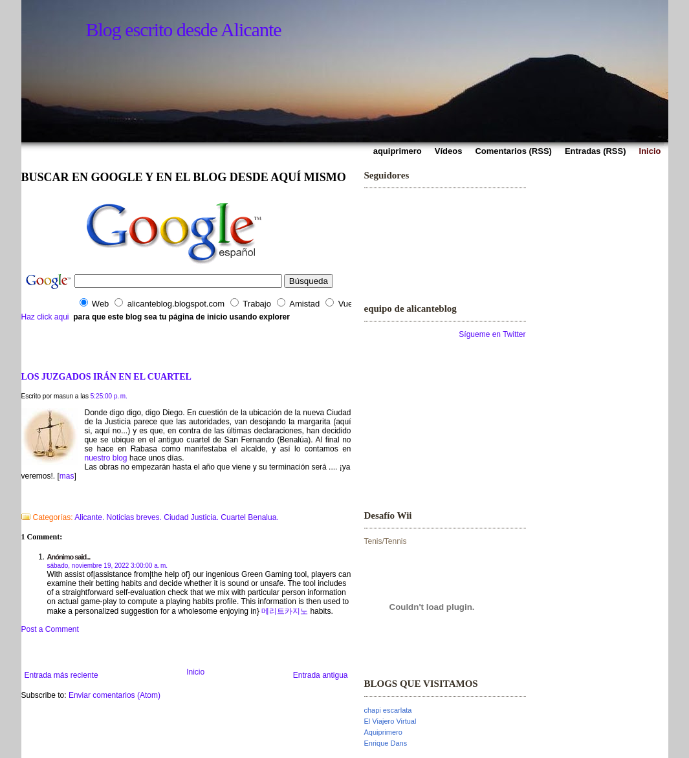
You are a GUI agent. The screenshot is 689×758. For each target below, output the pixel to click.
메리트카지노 (284, 611)
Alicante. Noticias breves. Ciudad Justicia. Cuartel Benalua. (176, 517)
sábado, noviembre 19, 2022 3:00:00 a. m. (107, 565)
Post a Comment (50, 629)
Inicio (195, 672)
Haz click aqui (45, 316)
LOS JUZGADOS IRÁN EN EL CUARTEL (106, 376)
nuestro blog (106, 457)
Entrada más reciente (61, 675)
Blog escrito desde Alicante (183, 29)
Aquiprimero (383, 732)
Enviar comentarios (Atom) (114, 695)
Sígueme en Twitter (492, 334)
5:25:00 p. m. (109, 396)
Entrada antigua (320, 675)
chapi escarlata (388, 710)
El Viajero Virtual (390, 721)
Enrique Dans (386, 743)
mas (67, 476)
